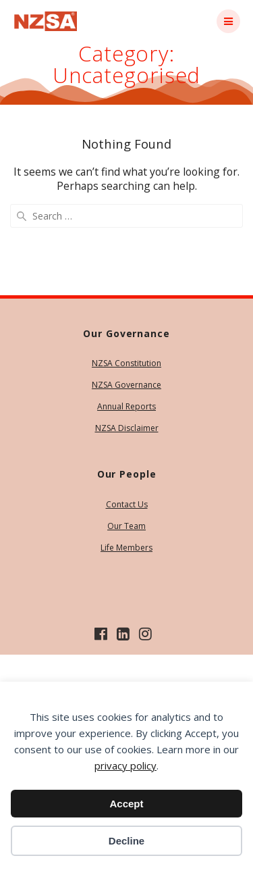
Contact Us (127, 504)
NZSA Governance (126, 384)
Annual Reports (126, 406)
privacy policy (125, 765)
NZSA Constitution (126, 363)
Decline (126, 841)
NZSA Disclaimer (127, 428)
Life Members (126, 547)
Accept (126, 803)
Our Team (126, 526)
